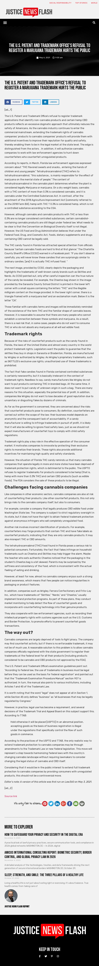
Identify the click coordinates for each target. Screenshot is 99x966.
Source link (11, 796)
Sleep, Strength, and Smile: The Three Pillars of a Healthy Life (44, 875)
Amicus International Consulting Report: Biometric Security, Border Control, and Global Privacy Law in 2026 (48, 854)
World (94, 3)
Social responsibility (60, 3)
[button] (5, 22)
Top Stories (81, 3)
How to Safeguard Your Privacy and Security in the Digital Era (44, 834)
